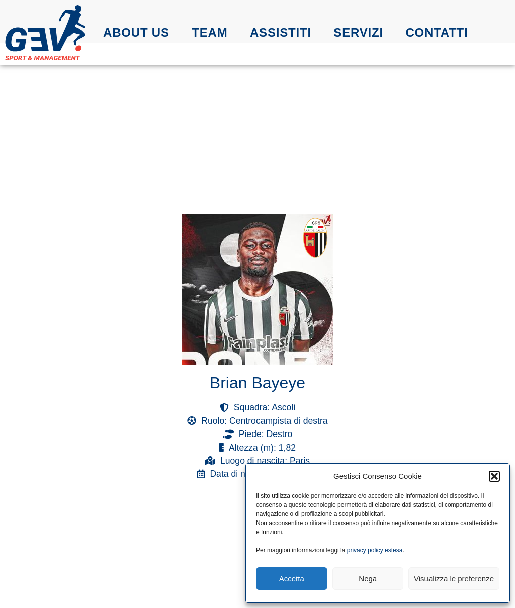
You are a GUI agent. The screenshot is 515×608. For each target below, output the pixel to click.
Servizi (358, 32)
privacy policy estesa (375, 550)
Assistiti (280, 32)
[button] (494, 476)
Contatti (436, 32)
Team (209, 32)
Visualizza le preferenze (454, 578)
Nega (368, 578)
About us (136, 32)
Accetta (291, 578)
